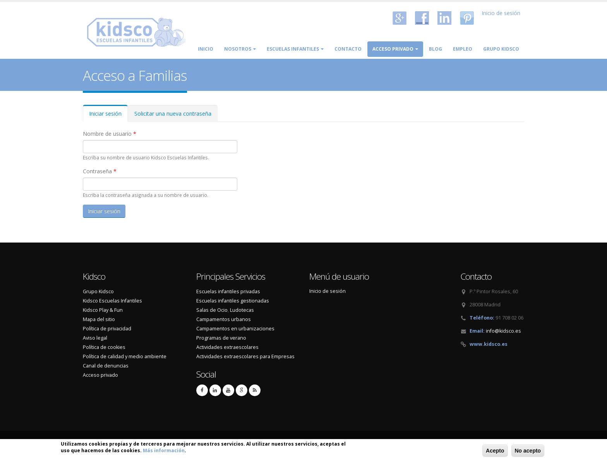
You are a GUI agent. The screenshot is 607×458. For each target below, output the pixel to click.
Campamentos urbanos (223, 319)
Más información (164, 451)
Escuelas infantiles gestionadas (232, 300)
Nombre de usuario (109, 133)
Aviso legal (95, 338)
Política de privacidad (107, 328)
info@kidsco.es (503, 331)
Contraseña (100, 171)
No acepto (528, 451)
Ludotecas (242, 310)
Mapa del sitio (99, 319)
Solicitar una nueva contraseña (172, 113)
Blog (435, 49)
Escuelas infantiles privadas (228, 291)
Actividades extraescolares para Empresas (245, 356)
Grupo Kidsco (501, 49)
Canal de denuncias (106, 365)
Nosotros (240, 49)
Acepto (495, 451)
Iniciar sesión (108, 116)
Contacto (348, 49)
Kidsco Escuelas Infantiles (112, 300)
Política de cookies (104, 347)
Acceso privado (395, 49)
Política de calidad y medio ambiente (124, 356)
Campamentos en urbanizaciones (235, 328)
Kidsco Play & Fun (103, 310)
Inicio (205, 49)
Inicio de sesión (501, 13)
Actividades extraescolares (227, 347)
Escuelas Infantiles (295, 49)
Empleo (462, 49)
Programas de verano (221, 338)
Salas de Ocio (212, 310)
